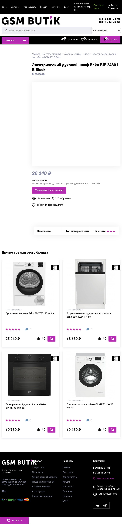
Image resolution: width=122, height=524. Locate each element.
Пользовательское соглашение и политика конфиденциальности (14, 482)
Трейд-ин (67, 496)
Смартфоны (38, 467)
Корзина (110, 39)
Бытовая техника (41, 486)
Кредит (43, 7)
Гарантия (67, 491)
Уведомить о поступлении (49, 190)
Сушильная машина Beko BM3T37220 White (30, 313)
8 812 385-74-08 (109, 18)
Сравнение (69, 39)
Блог (66, 7)
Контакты (55, 7)
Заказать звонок (105, 478)
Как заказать (30, 7)
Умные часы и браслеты (44, 477)
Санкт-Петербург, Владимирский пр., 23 (82, 7)
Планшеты (37, 472)
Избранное (89, 39)
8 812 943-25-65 (109, 22)
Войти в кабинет (115, 7)
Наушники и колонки (43, 481)
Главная (67, 467)
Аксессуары (38, 491)
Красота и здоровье (42, 496)
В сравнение (43, 198)
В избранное (64, 198)
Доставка (15, 7)
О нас (4, 7)
